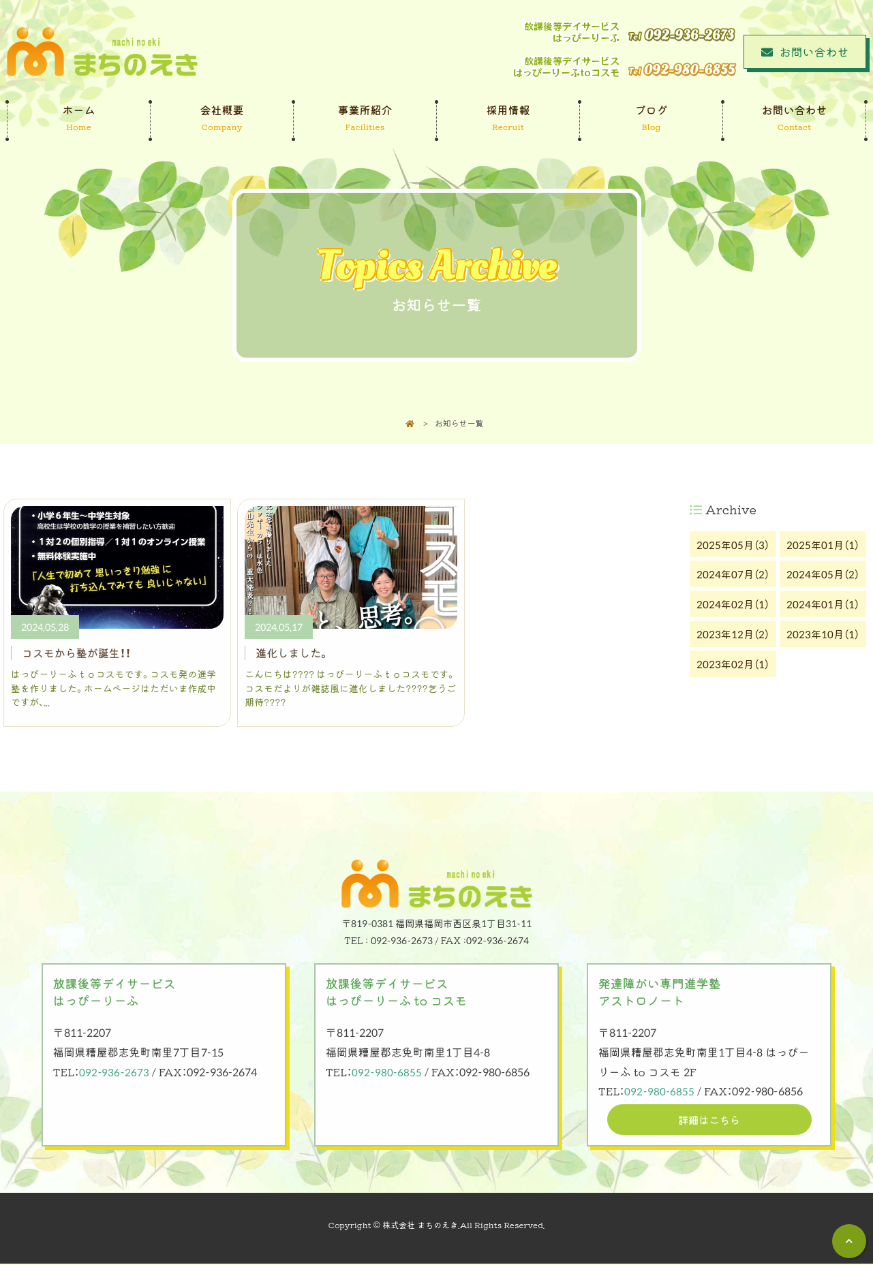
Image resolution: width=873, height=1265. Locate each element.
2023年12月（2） (733, 633)
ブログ (651, 117)
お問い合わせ (794, 117)
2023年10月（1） (823, 633)
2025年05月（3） (733, 544)
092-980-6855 (387, 1071)
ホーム (78, 117)
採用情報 (508, 117)
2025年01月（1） (823, 544)
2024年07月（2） (733, 573)
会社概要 (222, 117)
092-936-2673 (114, 1071)
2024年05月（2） (823, 573)
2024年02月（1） (733, 603)
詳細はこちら (709, 1120)
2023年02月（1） (733, 663)
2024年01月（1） (823, 603)
